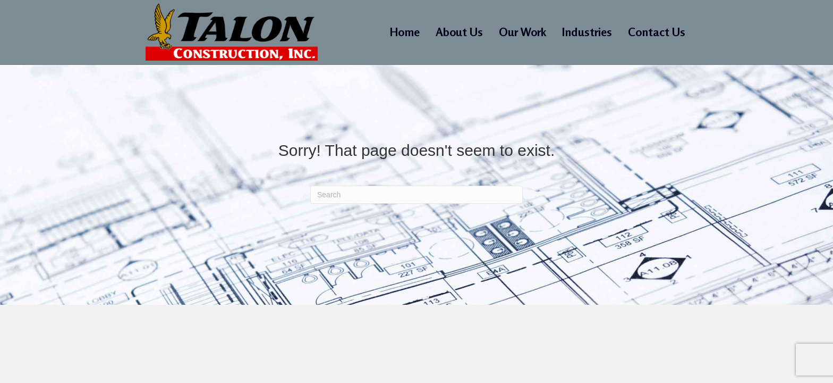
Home (405, 32)
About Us (459, 32)
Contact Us (656, 32)
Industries (587, 32)
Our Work (522, 32)
